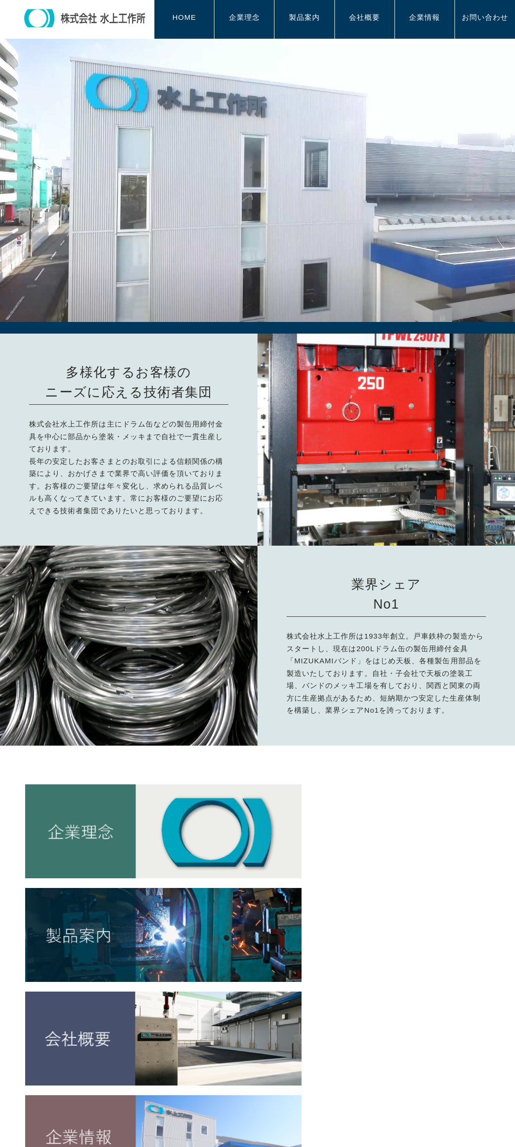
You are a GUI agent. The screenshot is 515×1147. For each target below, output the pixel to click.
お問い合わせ (485, 18)
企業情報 (424, 18)
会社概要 (364, 18)
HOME (184, 18)
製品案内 (304, 18)
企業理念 (244, 18)
